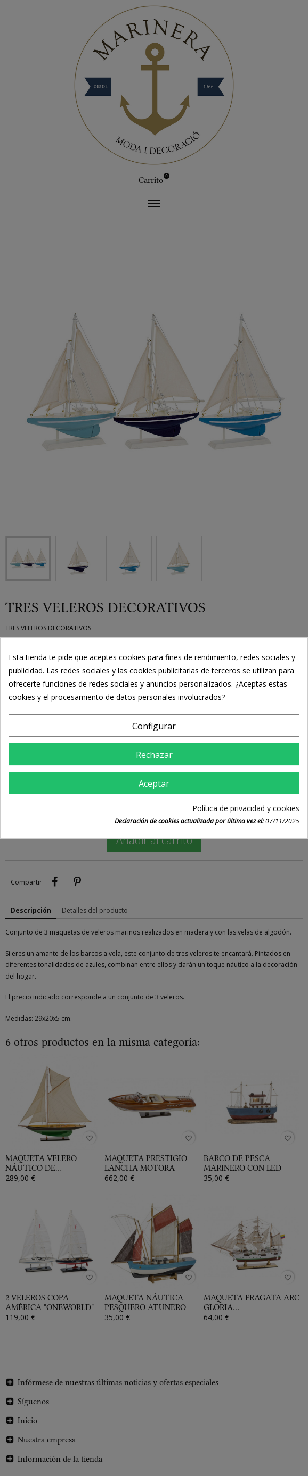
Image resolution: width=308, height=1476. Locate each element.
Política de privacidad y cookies (245, 808)
